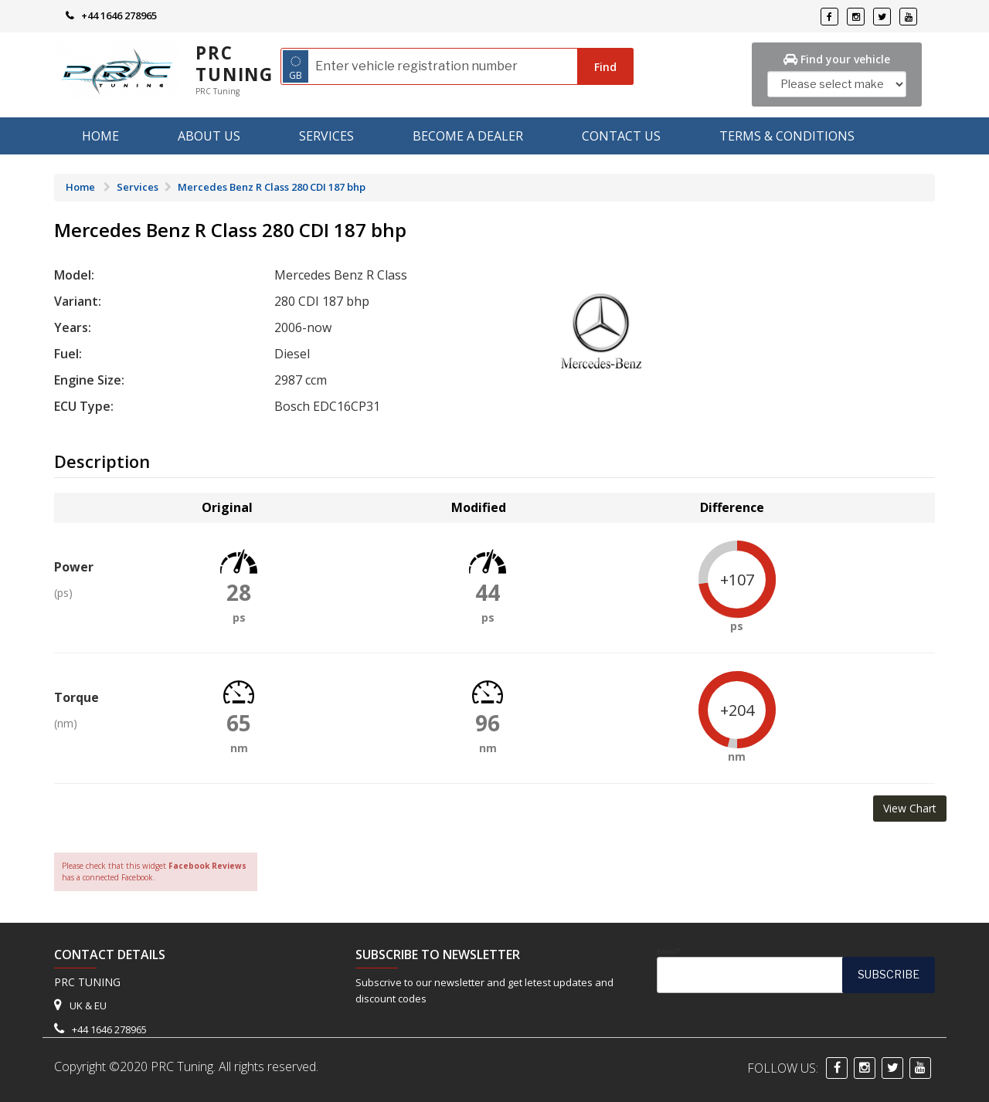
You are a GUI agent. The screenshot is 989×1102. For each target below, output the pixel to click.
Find (605, 66)
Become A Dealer (468, 135)
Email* (796, 970)
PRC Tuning (234, 63)
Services (326, 135)
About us (209, 135)
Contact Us (621, 135)
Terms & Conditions (787, 135)
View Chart (909, 808)
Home (100, 135)
